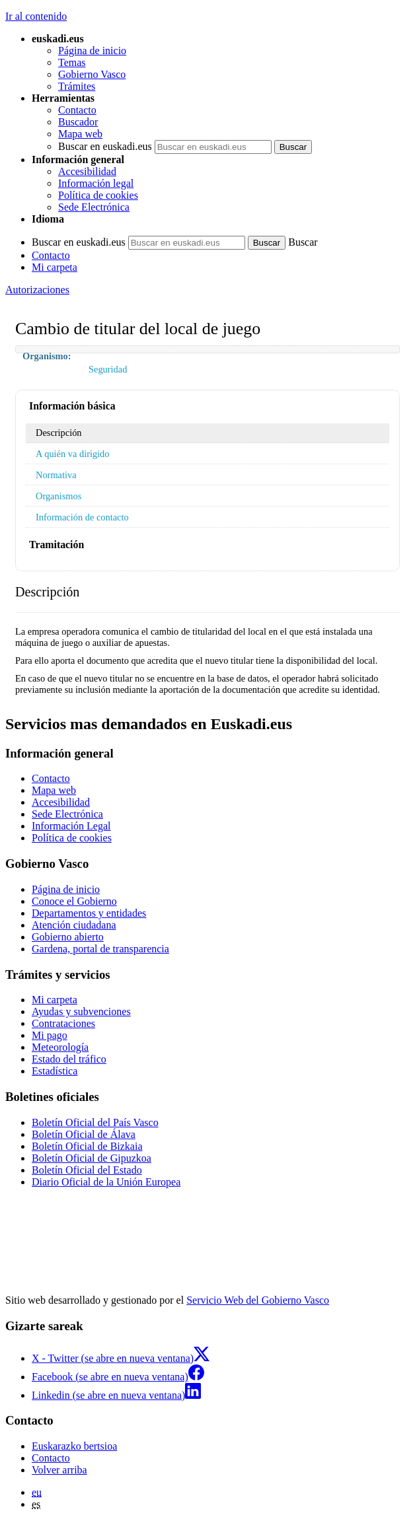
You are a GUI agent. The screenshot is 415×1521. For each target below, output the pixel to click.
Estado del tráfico (69, 1059)
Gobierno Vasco (92, 74)
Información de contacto (82, 517)
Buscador (78, 121)
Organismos (58, 496)
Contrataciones (63, 1023)
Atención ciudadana (74, 925)
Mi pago (49, 1035)
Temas (72, 62)
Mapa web (80, 133)
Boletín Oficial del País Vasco (95, 1122)
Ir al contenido (36, 16)
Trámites (76, 86)
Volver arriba (59, 1469)
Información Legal (71, 825)
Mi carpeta (54, 267)
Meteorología (60, 1047)
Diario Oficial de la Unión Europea (106, 1181)
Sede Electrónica (94, 207)
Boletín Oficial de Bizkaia (87, 1146)
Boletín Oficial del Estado (87, 1170)
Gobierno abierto (68, 936)
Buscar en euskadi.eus (105, 146)
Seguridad (108, 369)
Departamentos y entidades (89, 913)
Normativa (56, 475)
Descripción (59, 432)
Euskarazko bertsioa (74, 1446)
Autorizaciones (37, 289)
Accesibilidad (87, 171)
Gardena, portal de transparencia (100, 948)
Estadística (54, 1071)
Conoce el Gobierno (74, 901)
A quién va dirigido (73, 453)
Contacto (77, 110)
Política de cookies (98, 195)
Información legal (95, 183)
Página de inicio (92, 50)
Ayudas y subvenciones (81, 1011)
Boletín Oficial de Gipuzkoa (91, 1158)
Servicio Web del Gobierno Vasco (257, 1300)
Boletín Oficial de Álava (83, 1134)
